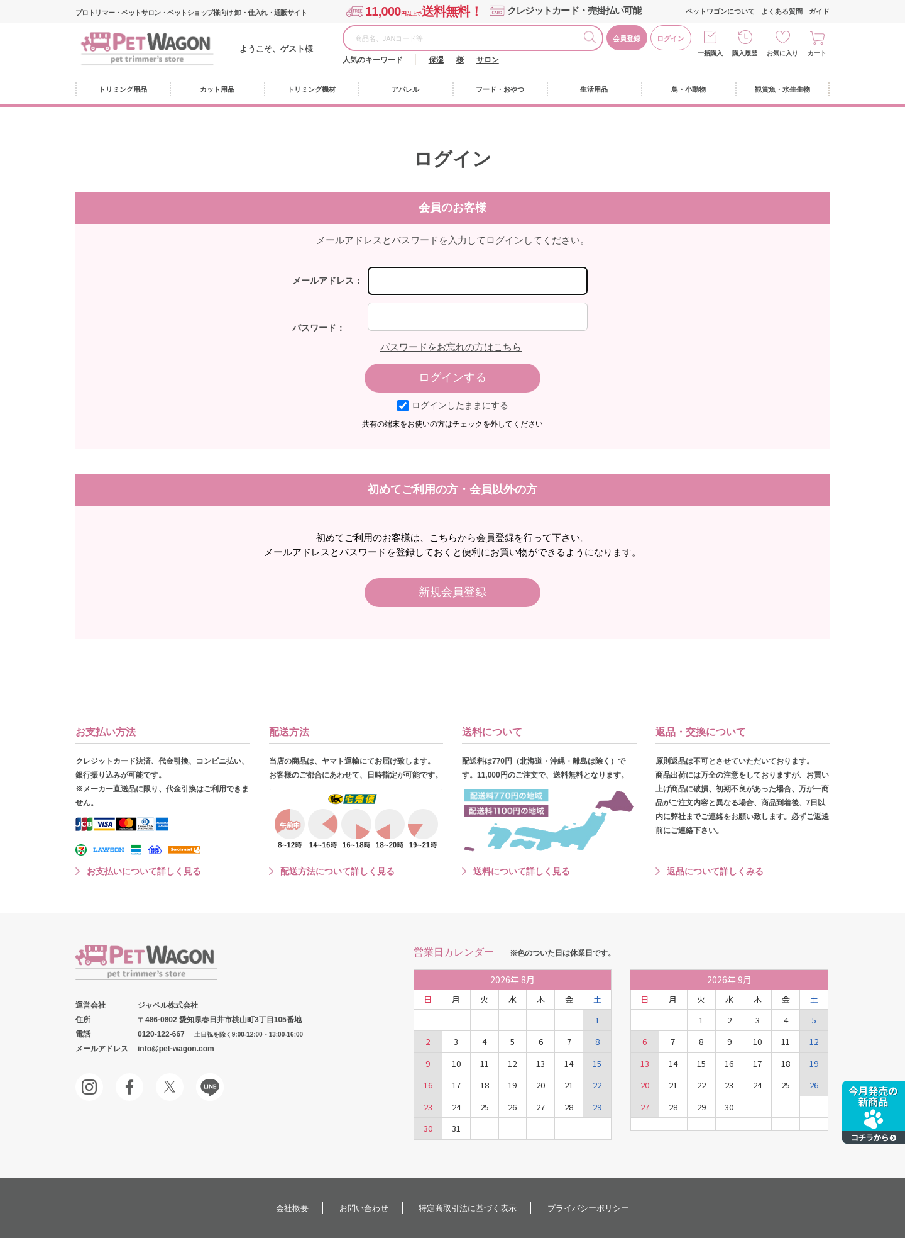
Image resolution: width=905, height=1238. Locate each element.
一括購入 (710, 53)
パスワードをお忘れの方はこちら (451, 347)
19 (512, 1085)
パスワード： (318, 328)
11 (484, 1063)
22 (597, 1085)
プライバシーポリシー (588, 1208)
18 (484, 1085)
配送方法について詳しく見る (337, 871)
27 (540, 1107)
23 (428, 1107)
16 (428, 1085)
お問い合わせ (363, 1208)
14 (568, 1063)
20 (540, 1085)
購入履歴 (744, 53)
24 (456, 1107)
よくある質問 (782, 11)
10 (456, 1063)
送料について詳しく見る (521, 871)
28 (568, 1107)
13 (540, 1063)
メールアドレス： (327, 281)
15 (597, 1063)
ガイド (819, 11)
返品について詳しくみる (715, 871)
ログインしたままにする (452, 405)
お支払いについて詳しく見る (144, 871)
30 (428, 1128)
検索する (592, 39)
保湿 (436, 59)
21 (568, 1085)
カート (817, 53)
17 (456, 1085)
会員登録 (626, 38)
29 (597, 1107)
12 (512, 1063)
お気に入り (782, 53)
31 (456, 1128)
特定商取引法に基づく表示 (468, 1208)
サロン (487, 59)
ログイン (670, 38)
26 (512, 1107)
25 (484, 1107)
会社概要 (292, 1208)
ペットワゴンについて (720, 11)
